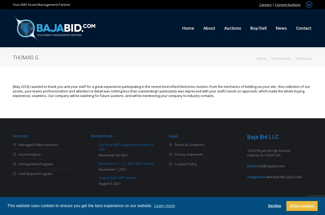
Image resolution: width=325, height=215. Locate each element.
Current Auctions (288, 4)
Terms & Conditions (190, 144)
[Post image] (93, 144)
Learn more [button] (164, 206)
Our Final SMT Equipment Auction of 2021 (126, 147)
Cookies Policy (186, 164)
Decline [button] (274, 206)
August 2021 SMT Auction (118, 177)
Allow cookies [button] (302, 206)
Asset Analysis (30, 154)
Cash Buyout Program (35, 173)
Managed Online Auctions (38, 144)
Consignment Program (36, 164)
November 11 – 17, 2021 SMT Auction (126, 163)
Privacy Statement (189, 154)
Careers (265, 4)
